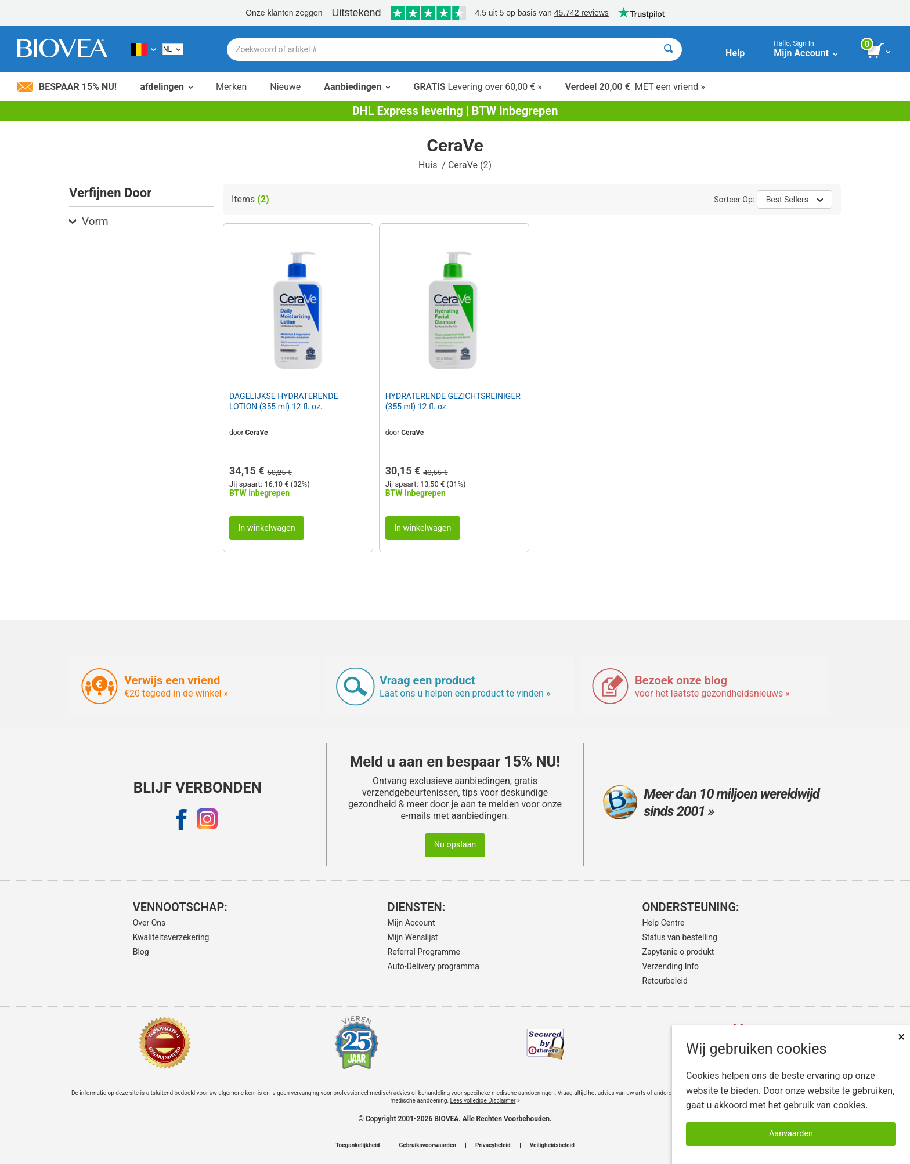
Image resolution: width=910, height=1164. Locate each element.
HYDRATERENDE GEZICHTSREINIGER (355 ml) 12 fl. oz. (453, 401)
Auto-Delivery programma (433, 966)
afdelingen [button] (166, 86)
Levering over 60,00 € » (477, 86)
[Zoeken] (668, 49)
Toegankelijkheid (357, 1145)
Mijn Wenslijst (413, 937)
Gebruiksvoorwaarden (427, 1145)
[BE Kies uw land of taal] (143, 49)
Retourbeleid (665, 980)
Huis (428, 165)
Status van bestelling (679, 937)
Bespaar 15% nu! (67, 86)
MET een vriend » (635, 86)
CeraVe (256, 433)
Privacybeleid (493, 1145)
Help (735, 53)
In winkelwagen (266, 528)
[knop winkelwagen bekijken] (879, 51)
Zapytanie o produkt (678, 951)
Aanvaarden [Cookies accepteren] (791, 1133)
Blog (141, 951)
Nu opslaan (455, 845)
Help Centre (663, 922)
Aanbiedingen (357, 86)
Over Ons (149, 922)
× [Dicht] (901, 1036)
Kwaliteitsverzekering (171, 937)
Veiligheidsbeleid (552, 1145)
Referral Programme (424, 951)
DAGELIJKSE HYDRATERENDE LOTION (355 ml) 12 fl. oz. (283, 401)
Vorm (89, 221)
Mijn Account (411, 922)
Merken (231, 86)
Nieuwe (285, 86)
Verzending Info (670, 966)
